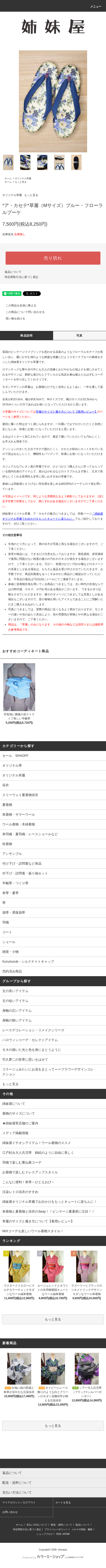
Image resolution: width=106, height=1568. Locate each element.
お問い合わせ (10, 1512)
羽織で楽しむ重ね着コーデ (21, 1162)
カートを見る (63, 1502)
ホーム (8, 178)
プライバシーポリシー (56, 1529)
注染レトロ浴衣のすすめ (20, 1192)
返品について (13, 272)
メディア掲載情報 (15, 1133)
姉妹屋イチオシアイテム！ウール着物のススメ (36, 1143)
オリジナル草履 (23, 178)
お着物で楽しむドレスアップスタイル (30, 1172)
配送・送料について (61, 1524)
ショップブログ (45, 1534)
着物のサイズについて (18, 1113)
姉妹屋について (13, 1103)
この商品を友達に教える (18, 305)
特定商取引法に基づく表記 (21, 277)
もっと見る (21, 182)
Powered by (52, 1557)
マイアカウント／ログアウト (19, 1502)
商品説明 (26, 335)
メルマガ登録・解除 (82, 1529)
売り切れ (53, 258)
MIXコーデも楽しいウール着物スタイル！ (33, 1231)
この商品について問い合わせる (22, 312)
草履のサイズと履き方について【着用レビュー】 (66, 411)
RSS (58, 1534)
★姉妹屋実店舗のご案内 (20, 1123)
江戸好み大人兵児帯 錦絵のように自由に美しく (38, 1152)
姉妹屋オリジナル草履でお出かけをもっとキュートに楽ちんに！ (49, 1201)
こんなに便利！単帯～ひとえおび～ (28, 1182)
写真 (79, 335)
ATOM (66, 1534)
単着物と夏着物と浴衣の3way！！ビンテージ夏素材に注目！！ (48, 1211)
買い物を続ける (12, 318)
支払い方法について (36, 1524)
